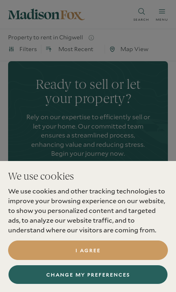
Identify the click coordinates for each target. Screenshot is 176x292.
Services (21, 288)
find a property (88, 203)
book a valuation (88, 177)
